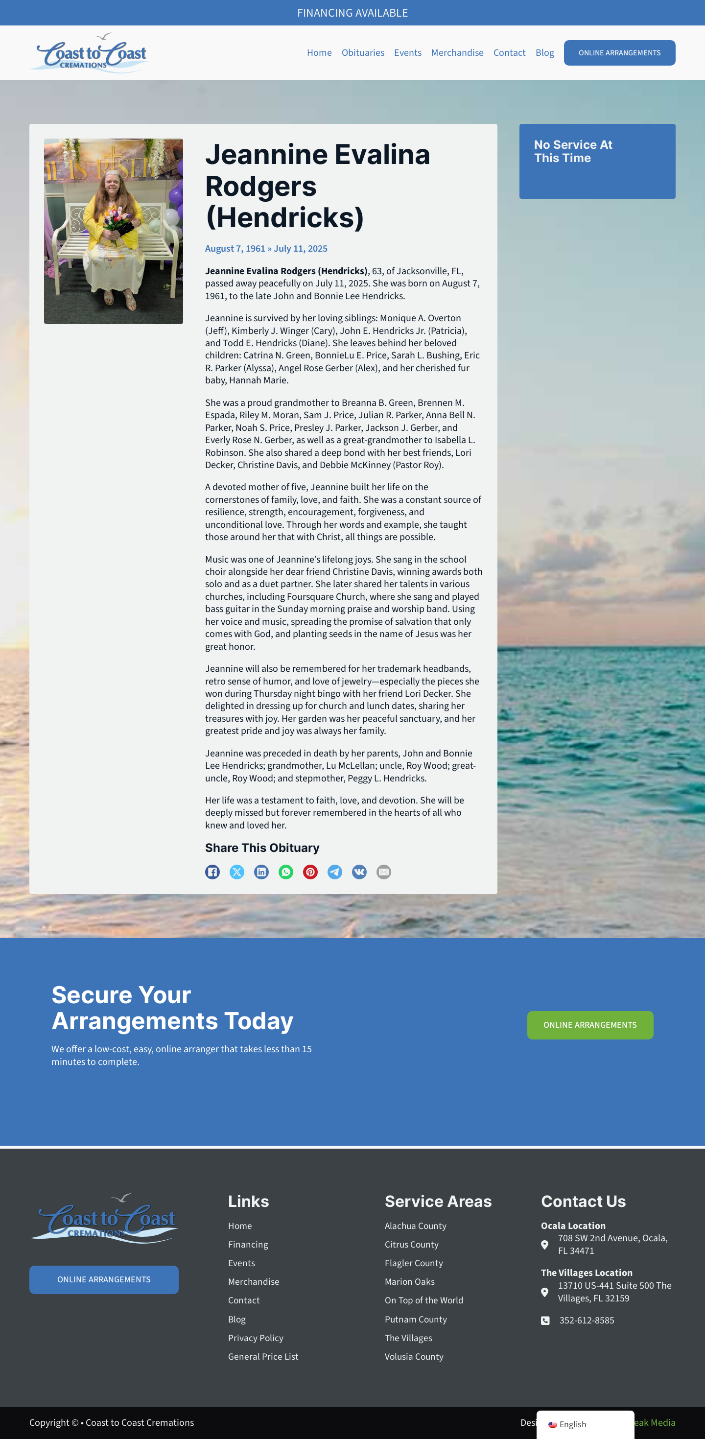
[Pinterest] (310, 872)
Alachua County (417, 1223)
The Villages (409, 1337)
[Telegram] (335, 872)
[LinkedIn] (261, 872)
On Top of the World (426, 1299)
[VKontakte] (359, 872)
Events (408, 53)
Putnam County (417, 1318)
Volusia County (415, 1356)
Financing (248, 1242)
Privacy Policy (256, 1337)
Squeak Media (647, 1423)
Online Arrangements (620, 52)
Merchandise (457, 53)
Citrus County (412, 1242)
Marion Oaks (410, 1280)
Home (319, 53)
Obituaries (363, 53)
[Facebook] (212, 872)
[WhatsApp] (286, 872)
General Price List (263, 1356)
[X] (237, 872)
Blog (545, 53)
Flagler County (414, 1261)
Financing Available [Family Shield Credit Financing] (352, 13)
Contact (510, 53)
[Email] (383, 872)
